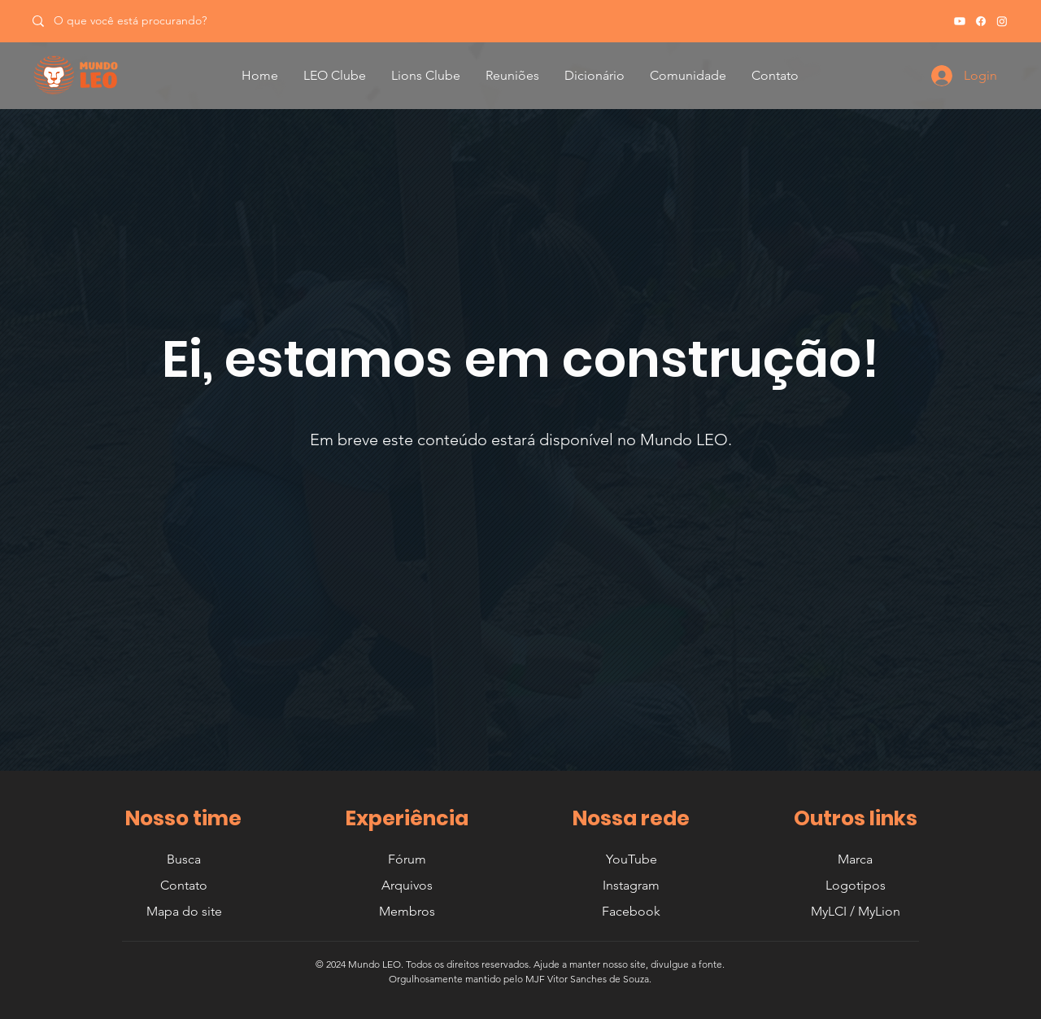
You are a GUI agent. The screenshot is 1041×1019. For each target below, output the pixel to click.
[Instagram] (1001, 21)
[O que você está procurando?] (135, 20)
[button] (335, 75)
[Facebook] (980, 21)
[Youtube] (959, 21)
